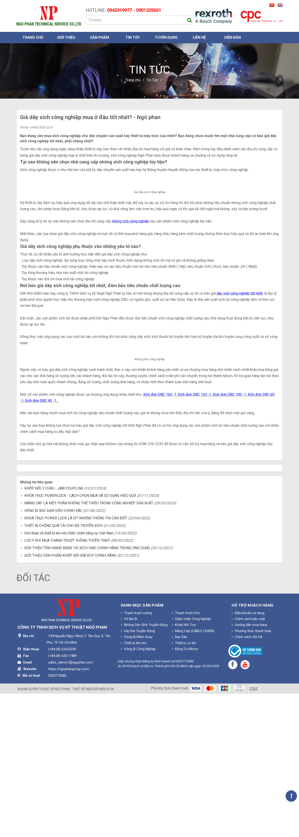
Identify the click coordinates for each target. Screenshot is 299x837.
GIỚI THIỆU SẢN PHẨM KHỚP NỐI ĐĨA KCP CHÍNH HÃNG (70, 699)
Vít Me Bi (129, 762)
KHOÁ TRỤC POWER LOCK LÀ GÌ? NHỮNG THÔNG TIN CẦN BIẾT (75, 661)
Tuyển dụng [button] (166, 37)
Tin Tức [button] (133, 37)
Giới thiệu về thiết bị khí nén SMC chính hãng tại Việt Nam (69, 676)
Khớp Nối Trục (184, 768)
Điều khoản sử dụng (248, 756)
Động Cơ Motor (185, 792)
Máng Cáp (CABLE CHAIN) (193, 774)
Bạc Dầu (179, 780)
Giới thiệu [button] (66, 37)
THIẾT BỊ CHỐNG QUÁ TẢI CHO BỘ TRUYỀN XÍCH (63, 669)
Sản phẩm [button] (99, 37)
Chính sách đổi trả (247, 780)
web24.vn (106, 832)
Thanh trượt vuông (136, 756)
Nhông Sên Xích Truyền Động (144, 768)
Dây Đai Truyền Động (138, 774)
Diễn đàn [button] (232, 37)
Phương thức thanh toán (251, 774)
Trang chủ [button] (33, 37)
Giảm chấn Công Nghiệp (191, 762)
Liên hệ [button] (199, 37)
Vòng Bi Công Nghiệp (138, 792)
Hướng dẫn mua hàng (249, 768)
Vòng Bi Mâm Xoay (136, 780)
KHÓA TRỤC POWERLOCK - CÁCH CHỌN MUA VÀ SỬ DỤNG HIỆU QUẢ (80, 639)
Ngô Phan (62, 832)
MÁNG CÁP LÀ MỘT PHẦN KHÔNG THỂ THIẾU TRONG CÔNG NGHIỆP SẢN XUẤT (88, 646)
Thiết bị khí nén (134, 786)
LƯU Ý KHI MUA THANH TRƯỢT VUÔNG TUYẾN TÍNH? (67, 684)
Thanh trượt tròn (186, 756)
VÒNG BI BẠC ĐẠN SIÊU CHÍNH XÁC (53, 654)
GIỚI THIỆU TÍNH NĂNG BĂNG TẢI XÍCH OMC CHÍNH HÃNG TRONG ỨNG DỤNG (87, 691)
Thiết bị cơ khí (184, 786)
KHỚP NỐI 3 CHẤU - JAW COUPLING (53, 631)
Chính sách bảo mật (248, 762)
